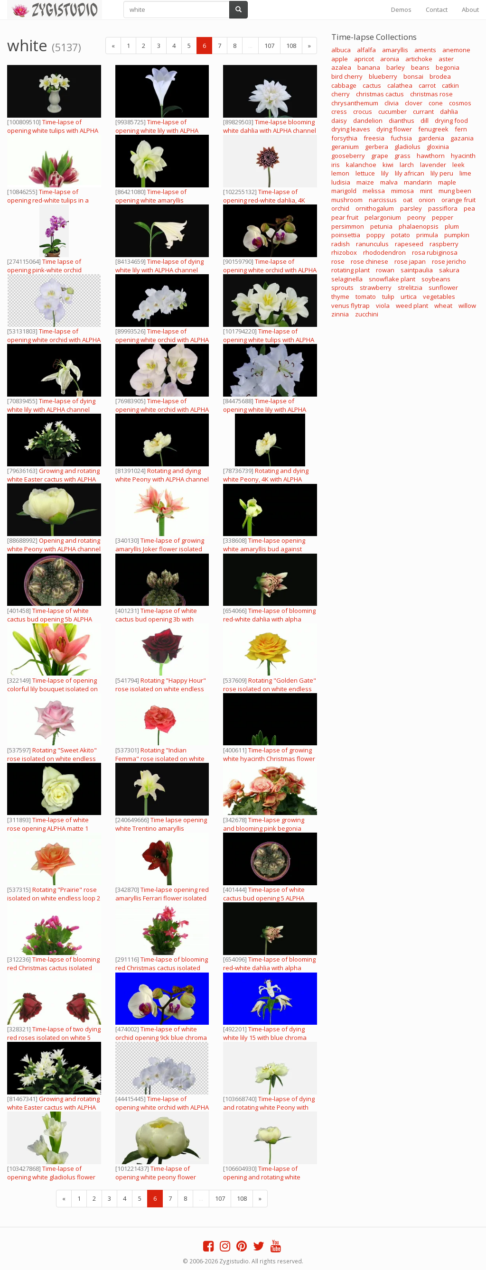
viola (383, 305)
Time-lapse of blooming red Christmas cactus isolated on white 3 (53, 968)
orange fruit (458, 199)
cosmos (460, 103)
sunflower (443, 287)
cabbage (343, 85)
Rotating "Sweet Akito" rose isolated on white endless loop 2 (52, 758)
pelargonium (382, 217)
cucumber (392, 111)
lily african (409, 173)
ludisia (340, 182)
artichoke (418, 59)
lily (385, 173)
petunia (381, 226)
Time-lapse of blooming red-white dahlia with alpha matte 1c (269, 968)
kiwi (388, 164)
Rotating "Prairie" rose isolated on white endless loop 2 (53, 893)
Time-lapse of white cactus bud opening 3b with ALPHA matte (156, 619)
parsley (411, 208)
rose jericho (449, 261)
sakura (449, 270)
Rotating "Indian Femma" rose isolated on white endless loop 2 (160, 758)
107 (269, 45)
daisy (339, 120)
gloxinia (438, 146)
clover (413, 103)
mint (426, 190)
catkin (450, 85)
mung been (455, 190)
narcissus (383, 199)
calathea (399, 85)
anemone (456, 50)
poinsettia (345, 235)
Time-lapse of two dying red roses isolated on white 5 (54, 1033)
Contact (437, 9)
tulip (388, 296)
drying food (451, 120)
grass (402, 155)
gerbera (376, 146)
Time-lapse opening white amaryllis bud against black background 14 (264, 549)
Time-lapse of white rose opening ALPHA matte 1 (48, 824)
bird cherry (347, 76)
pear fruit (344, 217)
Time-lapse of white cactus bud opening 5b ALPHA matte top (49, 619)
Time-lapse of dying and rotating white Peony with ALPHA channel (269, 1107)
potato (400, 235)
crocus (362, 111)
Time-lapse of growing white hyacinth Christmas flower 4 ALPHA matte (269, 758)
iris (335, 164)
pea (469, 208)
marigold (343, 190)
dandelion (368, 120)
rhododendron (384, 252)
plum (452, 226)
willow (467, 305)
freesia (374, 138)
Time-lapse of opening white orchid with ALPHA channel (270, 270)
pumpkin (456, 235)
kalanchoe (361, 164)
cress (339, 111)
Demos (401, 9)
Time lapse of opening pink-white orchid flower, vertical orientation (45, 270)
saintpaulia (417, 270)
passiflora (443, 208)
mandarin (418, 182)
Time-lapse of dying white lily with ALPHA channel (159, 265)
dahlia (449, 111)
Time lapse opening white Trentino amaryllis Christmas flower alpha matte (161, 828)
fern (461, 129)
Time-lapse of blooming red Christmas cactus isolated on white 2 (161, 968)
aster (446, 59)
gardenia (431, 138)
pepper (442, 217)
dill (425, 120)
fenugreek (433, 129)
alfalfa (366, 50)
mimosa (402, 190)
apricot (364, 59)
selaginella (347, 279)
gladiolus (407, 146)
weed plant (412, 305)
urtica (409, 296)
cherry (340, 94)
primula (427, 235)
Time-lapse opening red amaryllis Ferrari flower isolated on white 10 (162, 898)
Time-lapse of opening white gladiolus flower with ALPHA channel (51, 1177)
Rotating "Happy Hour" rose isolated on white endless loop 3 (160, 689)
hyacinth (463, 155)
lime (465, 173)
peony (416, 217)
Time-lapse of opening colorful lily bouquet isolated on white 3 (52, 689)
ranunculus (372, 244)
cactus (372, 85)
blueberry (383, 76)
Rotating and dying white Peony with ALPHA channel (162, 474)
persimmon (347, 226)
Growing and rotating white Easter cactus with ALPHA (53, 474)
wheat (443, 305)
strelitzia (410, 287)
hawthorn (431, 155)
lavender (433, 164)
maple (447, 182)
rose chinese (369, 261)
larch (407, 164)
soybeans (435, 279)
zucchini (366, 314)
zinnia (340, 314)
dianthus (401, 120)
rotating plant (350, 270)
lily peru (441, 173)
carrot (427, 85)
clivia (391, 103)
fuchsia (401, 138)
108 (291, 45)
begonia (447, 67)
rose (338, 261)
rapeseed (409, 244)
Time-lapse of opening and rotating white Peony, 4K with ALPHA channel (266, 1177)
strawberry (376, 287)
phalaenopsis (419, 226)
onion (427, 199)
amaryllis (395, 50)
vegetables (439, 296)
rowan (385, 270)
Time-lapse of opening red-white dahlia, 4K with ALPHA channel (264, 200)
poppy (375, 235)
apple (339, 59)
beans (420, 67)
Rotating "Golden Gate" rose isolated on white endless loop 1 (269, 689)
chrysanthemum (354, 103)
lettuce (365, 173)
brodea (440, 76)
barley (395, 67)
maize (365, 182)
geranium (345, 146)
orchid (340, 208)
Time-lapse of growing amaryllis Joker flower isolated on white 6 (159, 549)
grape (379, 155)
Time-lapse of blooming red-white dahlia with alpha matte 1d (269, 619)
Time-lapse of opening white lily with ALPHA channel (156, 130)
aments (425, 50)
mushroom (347, 199)
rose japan (410, 261)
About (470, 9)
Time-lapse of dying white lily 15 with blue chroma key (265, 1037)
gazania (462, 138)
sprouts (342, 287)
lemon (340, 173)
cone (436, 103)
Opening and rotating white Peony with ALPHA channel (54, 544)
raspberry (444, 244)
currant (423, 111)
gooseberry (348, 155)
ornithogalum (374, 208)
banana (368, 67)
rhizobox (344, 252)
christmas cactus (380, 94)
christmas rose (431, 94)
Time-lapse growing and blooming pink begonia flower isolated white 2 (263, 828)
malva (389, 182)
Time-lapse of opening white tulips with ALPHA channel (52, 130)
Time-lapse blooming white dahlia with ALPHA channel (269, 126)
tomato (365, 296)
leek (458, 164)
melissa (374, 190)
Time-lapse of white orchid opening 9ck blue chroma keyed (161, 1037)
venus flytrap (350, 305)
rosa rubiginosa (435, 252)
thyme (340, 296)
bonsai (413, 76)
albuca (341, 50)
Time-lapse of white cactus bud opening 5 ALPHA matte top (264, 898)
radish (340, 244)
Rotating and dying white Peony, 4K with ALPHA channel (265, 479)
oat (407, 199)
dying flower (394, 129)
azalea (341, 67)
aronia (389, 59)
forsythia (344, 138)
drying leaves (350, 129)
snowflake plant (392, 279)
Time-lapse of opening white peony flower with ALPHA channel (155, 1177)
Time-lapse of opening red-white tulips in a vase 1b (48, 200)
